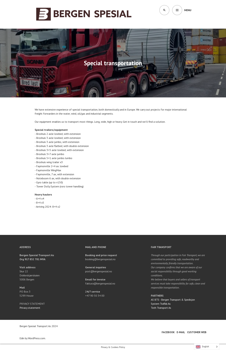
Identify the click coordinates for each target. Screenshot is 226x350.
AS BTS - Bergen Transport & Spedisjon (173, 299)
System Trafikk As (161, 303)
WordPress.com (36, 338)
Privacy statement (30, 307)
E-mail (181, 332)
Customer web (196, 332)
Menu (187, 10)
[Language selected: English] (206, 346)
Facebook (168, 332)
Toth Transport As (161, 307)
